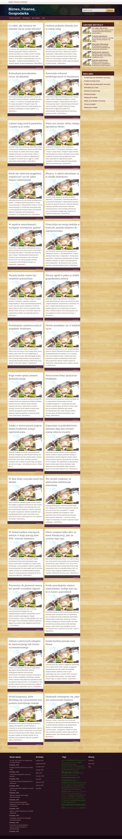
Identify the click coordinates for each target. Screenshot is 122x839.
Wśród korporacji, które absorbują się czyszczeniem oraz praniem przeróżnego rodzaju (25, 699)
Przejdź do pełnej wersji (92, 81)
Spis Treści (36, 18)
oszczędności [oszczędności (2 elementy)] (69, 786)
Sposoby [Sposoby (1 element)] (65, 795)
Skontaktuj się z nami (91, 87)
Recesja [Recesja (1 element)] (77, 787)
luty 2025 (38, 788)
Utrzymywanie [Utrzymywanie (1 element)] (68, 798)
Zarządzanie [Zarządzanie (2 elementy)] (69, 802)
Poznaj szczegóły (90, 94)
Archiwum (26, 18)
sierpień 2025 (40, 770)
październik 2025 (41, 763)
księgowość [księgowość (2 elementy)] (67, 782)
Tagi (43, 18)
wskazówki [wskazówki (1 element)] (76, 798)
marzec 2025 (39, 785)
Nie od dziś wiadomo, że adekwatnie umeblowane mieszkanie (58, 482)
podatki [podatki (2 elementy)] (80, 786)
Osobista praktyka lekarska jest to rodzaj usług (21, 768)
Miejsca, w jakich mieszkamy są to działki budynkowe (21, 812)
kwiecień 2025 (40, 782)
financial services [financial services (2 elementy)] (71, 770)
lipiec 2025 (39, 773)
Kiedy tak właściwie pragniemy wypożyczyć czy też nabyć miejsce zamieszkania (25, 176)
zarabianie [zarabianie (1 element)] (66, 800)
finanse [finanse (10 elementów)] (70, 772)
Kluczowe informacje (100, 44)
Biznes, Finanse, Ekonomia (18, 2)
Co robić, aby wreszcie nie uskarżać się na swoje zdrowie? (21, 761)
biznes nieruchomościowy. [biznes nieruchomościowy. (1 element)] (69, 762)
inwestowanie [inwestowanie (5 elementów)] (71, 777)
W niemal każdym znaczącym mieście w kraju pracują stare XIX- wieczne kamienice (24, 535)
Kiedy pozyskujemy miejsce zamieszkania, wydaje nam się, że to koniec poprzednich (61, 588)
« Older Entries (12, 748)
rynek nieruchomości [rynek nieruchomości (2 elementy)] (72, 789)
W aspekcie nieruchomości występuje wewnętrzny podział (20, 819)
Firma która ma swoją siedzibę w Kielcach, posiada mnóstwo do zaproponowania (63, 227)
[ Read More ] (37, 63)
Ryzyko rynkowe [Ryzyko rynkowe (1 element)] (75, 791)
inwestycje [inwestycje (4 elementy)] (68, 780)
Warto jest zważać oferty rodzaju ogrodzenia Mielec (19, 796)
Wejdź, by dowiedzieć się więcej (94, 101)
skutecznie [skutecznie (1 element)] (66, 793)
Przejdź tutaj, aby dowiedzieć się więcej (97, 77)
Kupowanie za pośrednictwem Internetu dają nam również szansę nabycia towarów (61, 428)
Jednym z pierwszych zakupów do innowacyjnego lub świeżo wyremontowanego (25, 644)
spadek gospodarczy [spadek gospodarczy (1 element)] (77, 793)
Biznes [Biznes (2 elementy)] (81, 760)
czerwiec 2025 (40, 776)
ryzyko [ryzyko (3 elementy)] (66, 791)
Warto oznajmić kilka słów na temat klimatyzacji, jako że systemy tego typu (61, 535)
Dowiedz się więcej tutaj (92, 91)
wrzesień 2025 (40, 767)
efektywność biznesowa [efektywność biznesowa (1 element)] (71, 768)
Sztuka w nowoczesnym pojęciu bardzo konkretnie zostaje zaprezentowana (25, 428)
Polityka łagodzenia (99, 36)
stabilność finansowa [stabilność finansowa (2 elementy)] (77, 795)
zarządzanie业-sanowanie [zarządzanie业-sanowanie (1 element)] (72, 808)
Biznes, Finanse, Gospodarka (22, 11)
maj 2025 (38, 779)
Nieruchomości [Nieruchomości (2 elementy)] (79, 782)
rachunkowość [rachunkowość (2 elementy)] (68, 787)
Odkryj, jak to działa (90, 97)
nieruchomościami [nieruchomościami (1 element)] (67, 784)
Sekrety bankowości (100, 60)
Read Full (39, 68)
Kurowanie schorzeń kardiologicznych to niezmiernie (21, 782)
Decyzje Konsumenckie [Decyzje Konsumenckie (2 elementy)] (69, 765)
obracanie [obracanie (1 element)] (76, 784)
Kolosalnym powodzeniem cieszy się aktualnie (20, 775)
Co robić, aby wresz (99, 28)
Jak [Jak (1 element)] (77, 780)
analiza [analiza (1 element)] (64, 760)
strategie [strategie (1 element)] (65, 797)
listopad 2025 (39, 760)
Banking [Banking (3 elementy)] (72, 760)
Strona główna (14, 18)
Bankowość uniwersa (100, 52)
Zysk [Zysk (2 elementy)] (83, 808)
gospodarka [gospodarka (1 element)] (74, 775)
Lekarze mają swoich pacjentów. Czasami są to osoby (21, 789)
